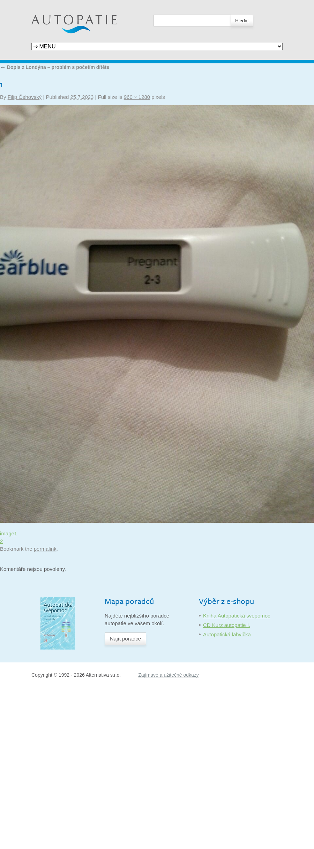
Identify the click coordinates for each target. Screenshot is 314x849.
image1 (8, 533)
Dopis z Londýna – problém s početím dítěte (54, 67)
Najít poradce (125, 639)
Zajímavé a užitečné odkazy (168, 675)
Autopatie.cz (45, 4)
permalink (45, 549)
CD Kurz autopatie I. (226, 625)
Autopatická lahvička (227, 634)
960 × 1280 (137, 97)
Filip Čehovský (25, 97)
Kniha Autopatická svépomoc (236, 616)
